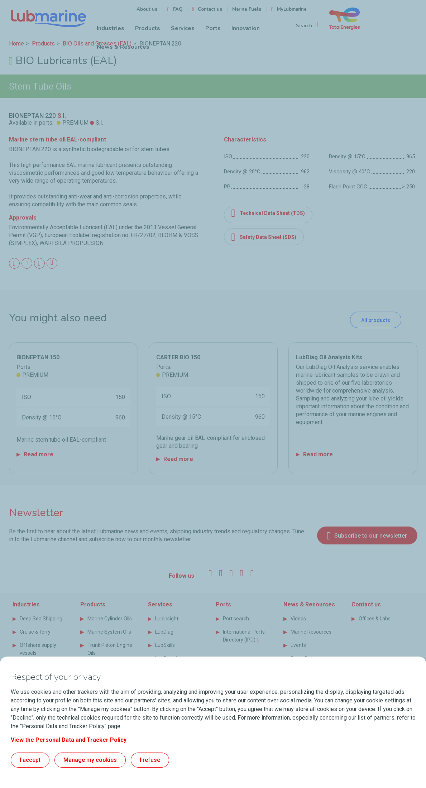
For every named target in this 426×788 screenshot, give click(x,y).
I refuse (150, 759)
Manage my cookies (90, 759)
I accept (30, 759)
